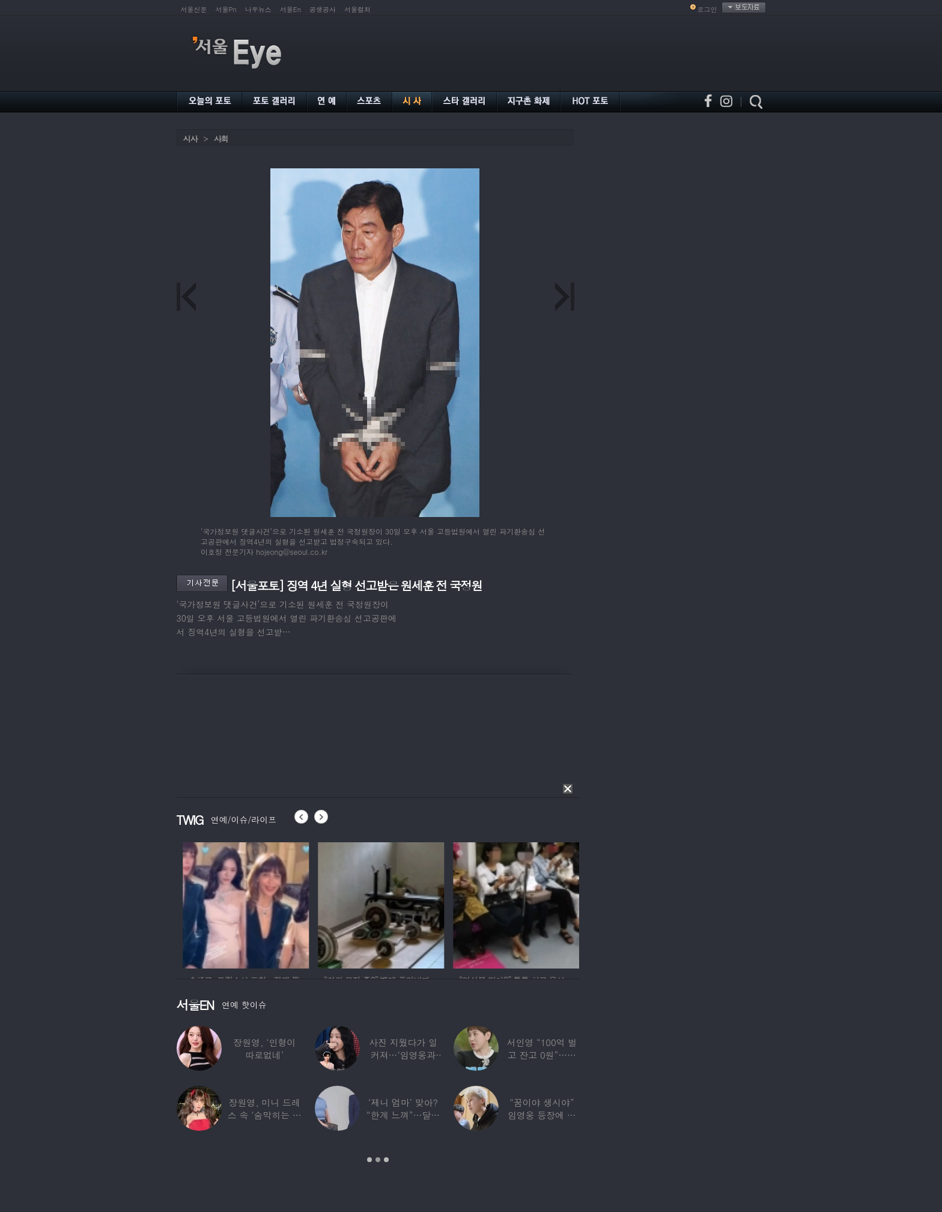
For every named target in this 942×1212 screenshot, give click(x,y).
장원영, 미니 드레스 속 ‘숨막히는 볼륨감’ (265, 1115)
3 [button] (386, 1159)
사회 (221, 138)
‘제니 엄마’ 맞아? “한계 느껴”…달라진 (403, 1115)
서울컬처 (357, 9)
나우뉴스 (258, 9)
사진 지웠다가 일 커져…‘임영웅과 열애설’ (403, 1055)
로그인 (707, 9)
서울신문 (194, 9)
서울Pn (226, 9)
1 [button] (369, 1159)
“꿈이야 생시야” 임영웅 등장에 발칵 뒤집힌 (542, 1115)
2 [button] (377, 1159)
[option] (276, 903)
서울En (290, 9)
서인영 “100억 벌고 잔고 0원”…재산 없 (542, 1055)
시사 (190, 138)
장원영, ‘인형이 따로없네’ (264, 1048)
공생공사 (322, 9)
